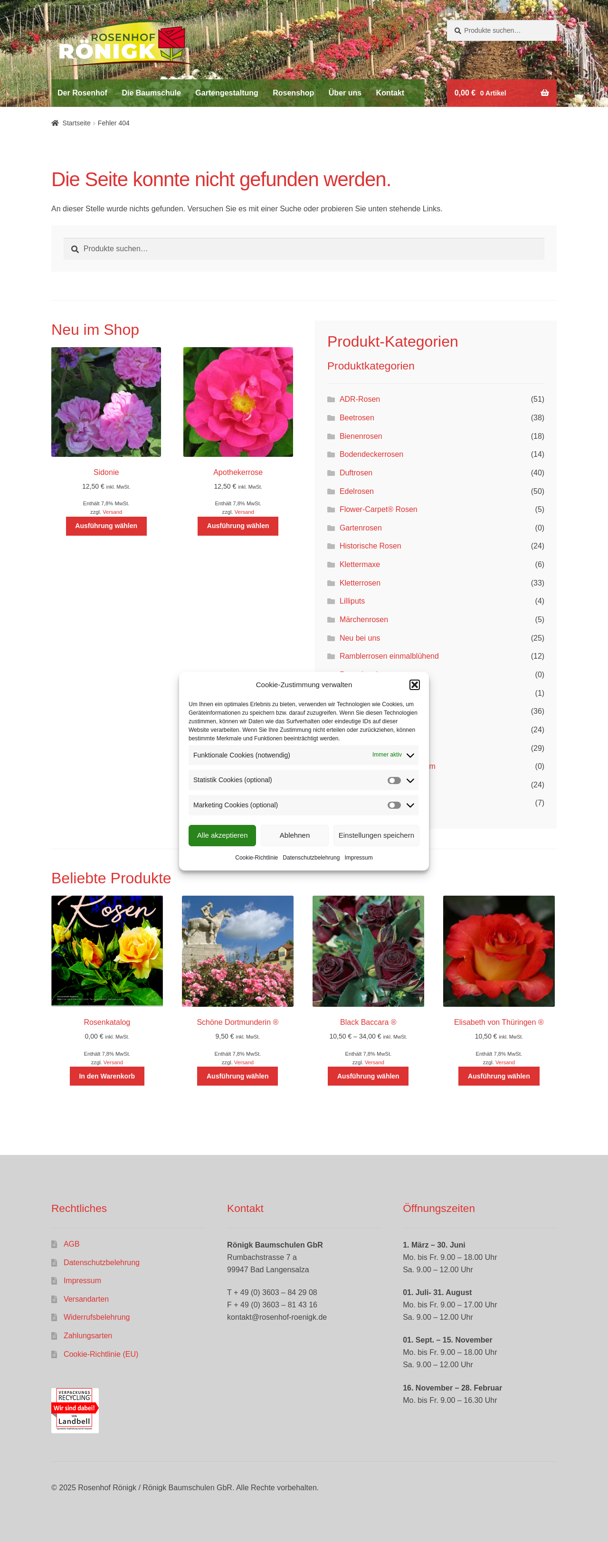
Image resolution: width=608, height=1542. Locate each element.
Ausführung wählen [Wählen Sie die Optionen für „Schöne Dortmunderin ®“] (238, 1076)
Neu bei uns (360, 638)
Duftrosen (356, 473)
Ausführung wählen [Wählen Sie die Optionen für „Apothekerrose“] (238, 526)
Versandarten (86, 1299)
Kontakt (390, 93)
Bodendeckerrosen (371, 454)
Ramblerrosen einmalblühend (389, 656)
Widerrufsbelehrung (97, 1317)
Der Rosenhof (82, 93)
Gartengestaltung (226, 93)
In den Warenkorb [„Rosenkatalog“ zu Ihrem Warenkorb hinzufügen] (107, 1076)
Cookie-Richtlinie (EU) (101, 1354)
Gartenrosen (361, 528)
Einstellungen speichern (376, 835)
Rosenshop (293, 93)
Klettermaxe (360, 564)
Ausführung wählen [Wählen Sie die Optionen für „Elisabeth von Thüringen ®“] (499, 1076)
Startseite (77, 123)
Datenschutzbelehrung (311, 857)
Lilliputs (352, 601)
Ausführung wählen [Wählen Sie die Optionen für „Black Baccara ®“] (368, 1076)
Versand (112, 512)
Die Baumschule (151, 93)
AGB (72, 1244)
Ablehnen (295, 835)
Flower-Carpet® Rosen (379, 509)
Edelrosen (357, 491)
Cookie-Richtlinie (256, 857)
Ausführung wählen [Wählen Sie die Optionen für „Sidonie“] (106, 526)
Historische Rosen (370, 546)
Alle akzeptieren (222, 835)
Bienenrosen (361, 436)
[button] (414, 685)
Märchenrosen (364, 619)
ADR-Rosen (360, 399)
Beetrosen (357, 418)
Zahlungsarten (88, 1336)
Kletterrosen (360, 583)
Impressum (358, 857)
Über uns (345, 93)
